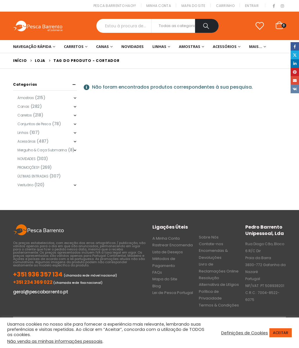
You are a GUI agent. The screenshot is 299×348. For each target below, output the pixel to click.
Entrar (252, 5)
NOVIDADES (132, 46)
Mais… (255, 46)
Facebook (295, 46)
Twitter (295, 55)
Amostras (189, 46)
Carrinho (225, 5)
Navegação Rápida (32, 46)
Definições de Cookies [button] (244, 333)
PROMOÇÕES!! (28, 167)
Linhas (159, 46)
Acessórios (225, 46)
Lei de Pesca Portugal (172, 292)
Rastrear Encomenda (172, 245)
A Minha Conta (166, 238)
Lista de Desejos (167, 252)
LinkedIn (295, 63)
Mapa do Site (193, 5)
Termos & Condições (219, 305)
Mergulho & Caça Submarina (42, 150)
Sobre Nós (209, 237)
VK (295, 89)
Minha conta (158, 5)
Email (295, 80)
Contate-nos (211, 244)
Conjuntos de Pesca (34, 123)
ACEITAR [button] (280, 333)
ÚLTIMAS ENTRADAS (32, 176)
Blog (156, 286)
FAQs (157, 272)
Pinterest (295, 72)
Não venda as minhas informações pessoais (54, 341)
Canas (102, 46)
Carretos (74, 46)
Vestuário (25, 184)
